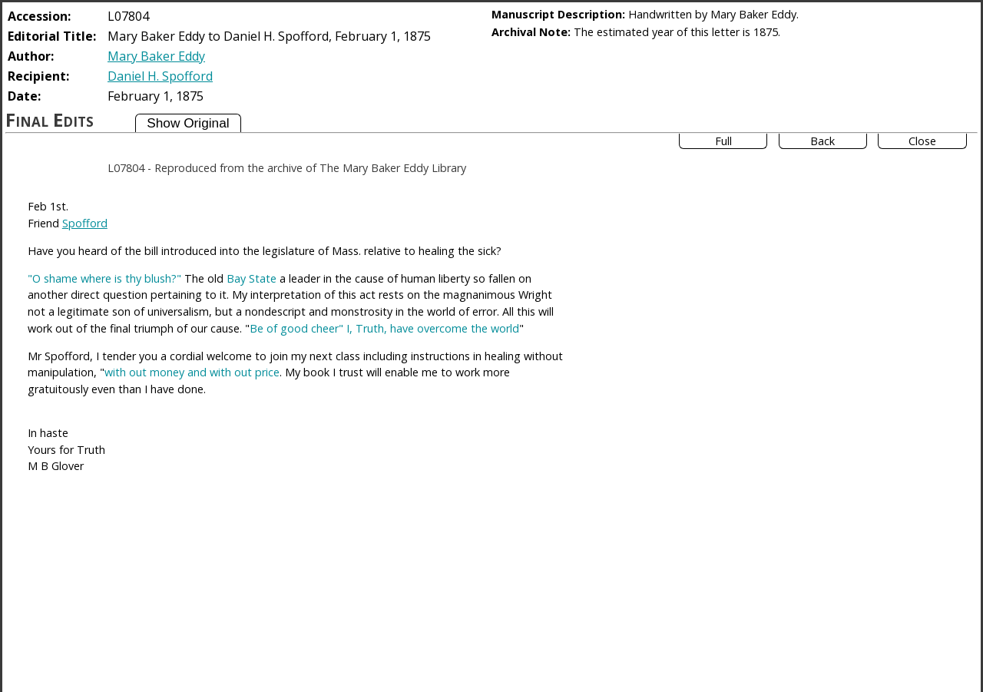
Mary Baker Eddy (156, 56)
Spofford (85, 223)
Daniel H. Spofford (160, 76)
